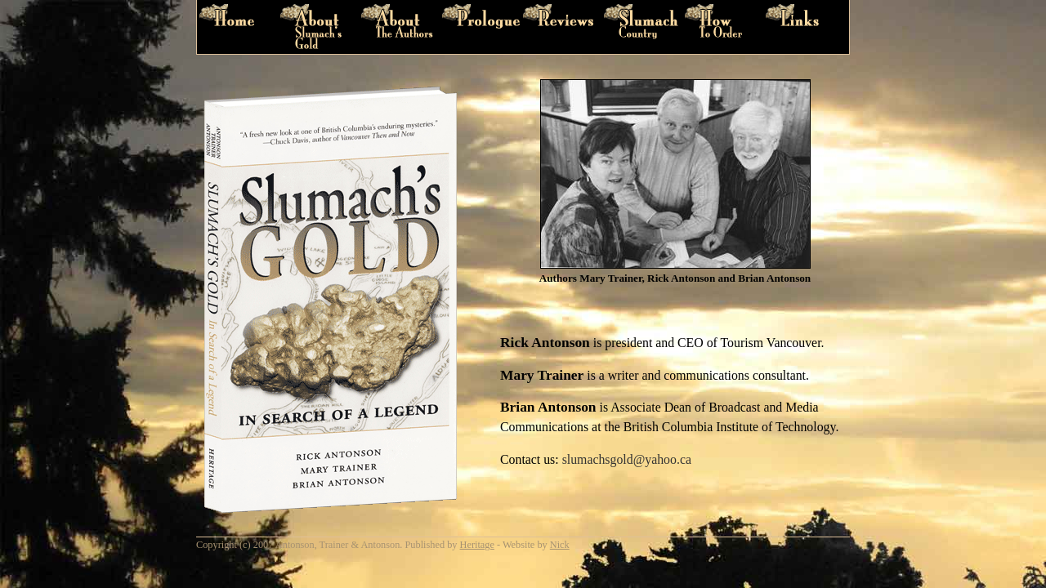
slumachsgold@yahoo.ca (626, 459)
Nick (560, 544)
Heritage (477, 544)
